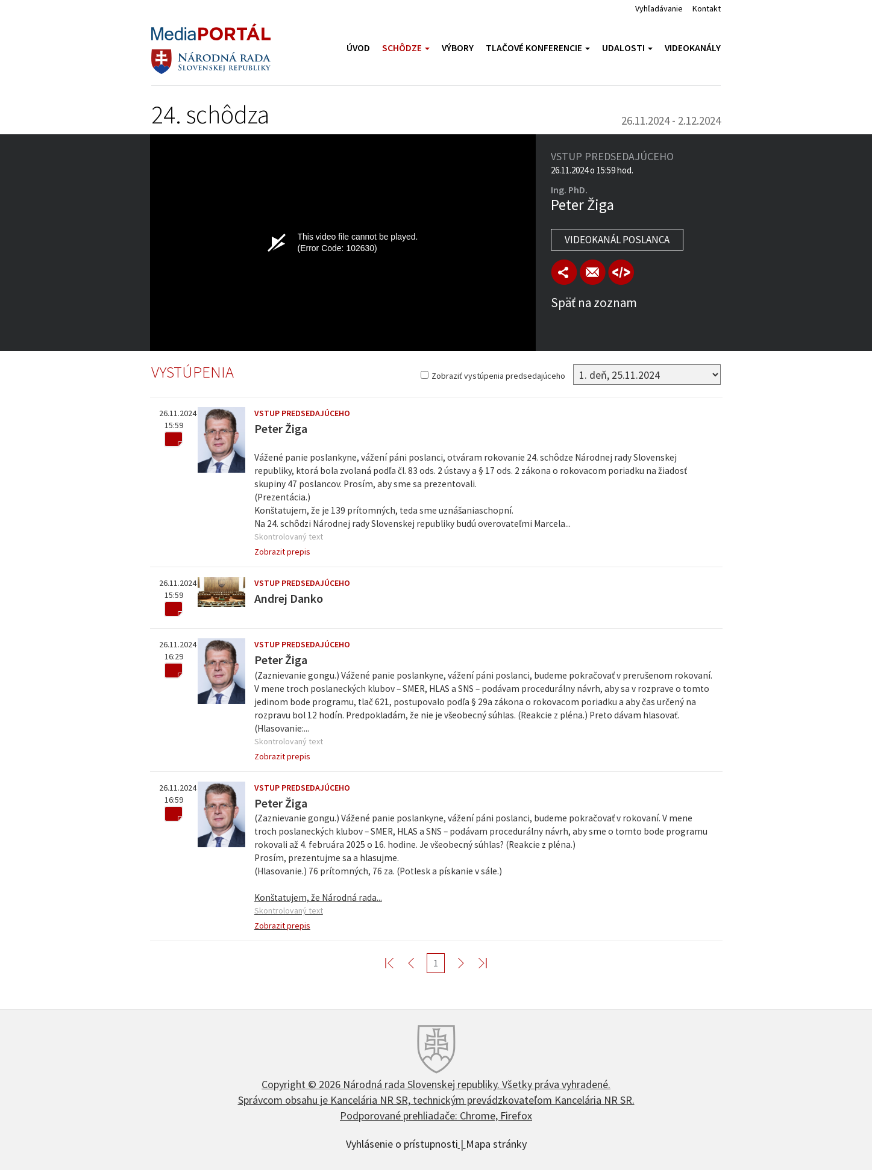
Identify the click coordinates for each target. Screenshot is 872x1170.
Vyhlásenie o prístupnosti (402, 1143)
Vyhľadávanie (659, 8)
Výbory (458, 48)
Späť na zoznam (594, 302)
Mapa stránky (496, 1143)
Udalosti (627, 48)
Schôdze (406, 48)
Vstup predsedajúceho (302, 413)
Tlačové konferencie (538, 48)
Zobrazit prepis (282, 551)
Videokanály (693, 48)
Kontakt (706, 8)
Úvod (358, 48)
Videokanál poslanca (617, 239)
